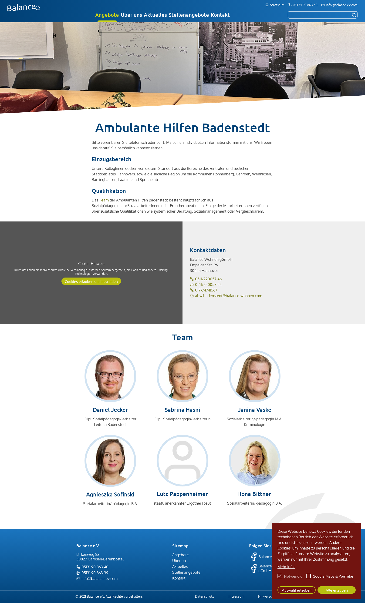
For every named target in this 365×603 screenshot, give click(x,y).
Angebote (107, 15)
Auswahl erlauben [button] (296, 590)
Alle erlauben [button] (337, 590)
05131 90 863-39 (94, 572)
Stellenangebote (189, 15)
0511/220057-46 (208, 279)
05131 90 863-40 (305, 5)
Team (104, 200)
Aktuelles (155, 15)
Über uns (131, 15)
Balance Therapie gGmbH (268, 568)
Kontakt (220, 15)
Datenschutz (204, 596)
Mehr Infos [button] (286, 566)
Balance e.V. (264, 556)
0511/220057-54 (208, 284)
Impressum (236, 596)
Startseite (277, 5)
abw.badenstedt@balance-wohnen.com (228, 295)
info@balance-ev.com (342, 5)
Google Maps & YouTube (333, 576)
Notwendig (293, 576)
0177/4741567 (206, 290)
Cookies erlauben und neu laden (91, 281)
